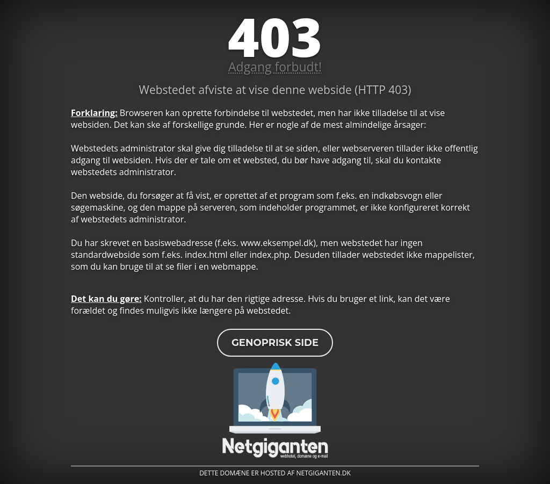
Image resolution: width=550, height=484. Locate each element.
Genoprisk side (275, 343)
